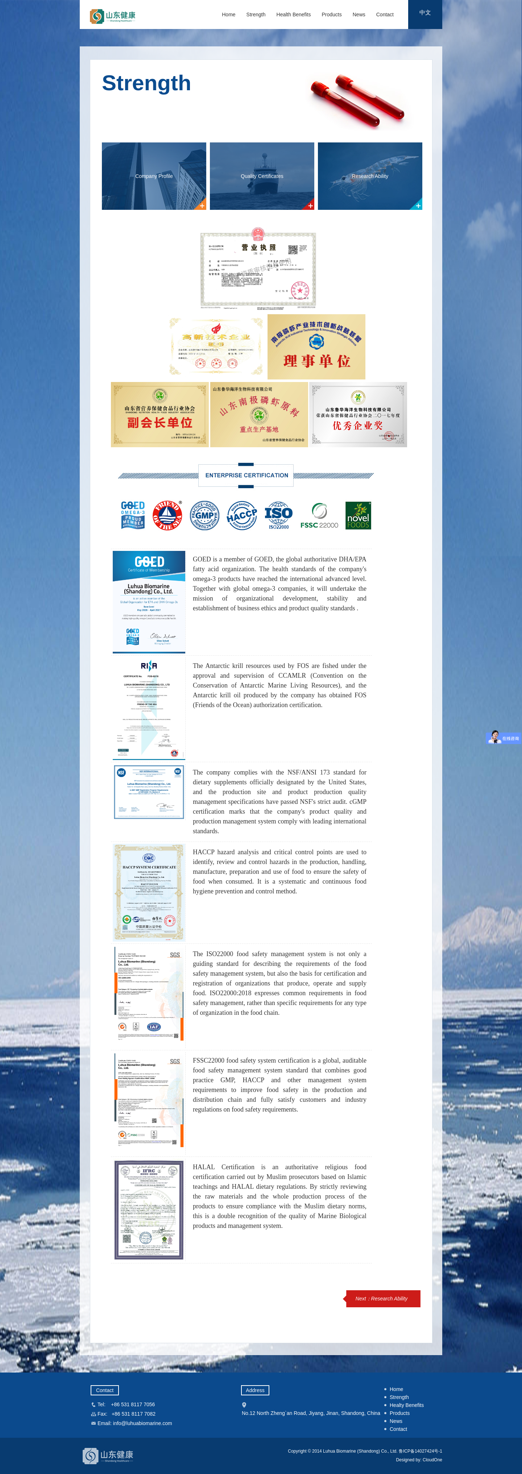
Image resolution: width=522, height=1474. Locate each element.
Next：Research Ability (381, 1298)
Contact (385, 14)
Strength (256, 14)
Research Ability (370, 176)
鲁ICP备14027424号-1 (420, 1451)
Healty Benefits (407, 1405)
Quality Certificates (262, 176)
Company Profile (154, 176)
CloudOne (432, 1459)
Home (228, 14)
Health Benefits (294, 14)
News (359, 14)
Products (331, 14)
